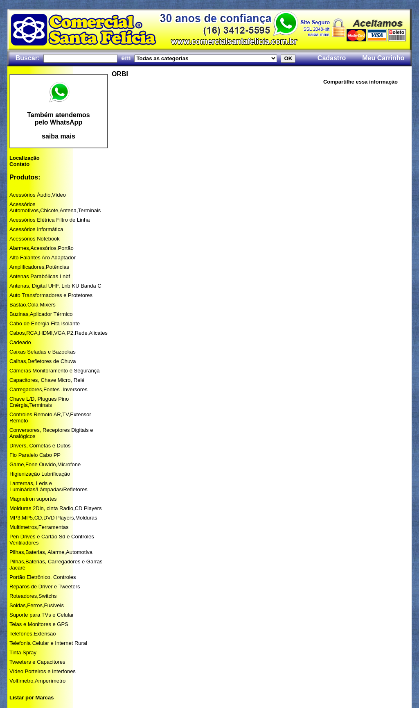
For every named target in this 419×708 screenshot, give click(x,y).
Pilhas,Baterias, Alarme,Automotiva (50, 552)
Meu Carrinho (383, 57)
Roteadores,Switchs (33, 596)
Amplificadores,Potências (39, 267)
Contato (19, 164)
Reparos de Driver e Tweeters (44, 586)
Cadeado (20, 342)
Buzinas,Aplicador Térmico (40, 314)
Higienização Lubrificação (39, 474)
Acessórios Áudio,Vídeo (37, 195)
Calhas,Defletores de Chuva (42, 361)
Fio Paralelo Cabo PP (35, 455)
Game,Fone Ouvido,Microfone (45, 464)
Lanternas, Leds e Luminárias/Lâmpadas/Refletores (48, 486)
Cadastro (332, 57)
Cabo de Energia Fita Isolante (44, 323)
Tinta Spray (22, 652)
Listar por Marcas (31, 697)
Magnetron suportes (33, 499)
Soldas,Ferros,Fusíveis (36, 605)
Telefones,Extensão (32, 634)
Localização (24, 158)
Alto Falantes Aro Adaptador (42, 257)
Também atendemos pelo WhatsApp (58, 118)
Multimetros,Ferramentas (38, 527)
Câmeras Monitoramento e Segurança (54, 371)
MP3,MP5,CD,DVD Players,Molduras (53, 518)
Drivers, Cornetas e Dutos (40, 445)
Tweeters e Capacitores (37, 662)
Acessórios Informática (36, 229)
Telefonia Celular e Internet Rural (48, 643)
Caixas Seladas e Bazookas (42, 352)
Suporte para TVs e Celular (41, 615)
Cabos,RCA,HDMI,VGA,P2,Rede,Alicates (58, 333)
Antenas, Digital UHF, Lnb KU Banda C (55, 286)
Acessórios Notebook (34, 239)
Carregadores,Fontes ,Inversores (48, 389)
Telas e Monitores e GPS (38, 624)
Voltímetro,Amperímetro (37, 681)
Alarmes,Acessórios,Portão (41, 248)
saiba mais (58, 136)
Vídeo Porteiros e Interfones (42, 671)
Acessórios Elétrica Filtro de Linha (49, 220)
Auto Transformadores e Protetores (50, 295)
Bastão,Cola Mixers (32, 305)
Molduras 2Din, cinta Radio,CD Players (55, 508)
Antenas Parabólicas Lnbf (39, 276)
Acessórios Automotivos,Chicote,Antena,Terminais (55, 207)
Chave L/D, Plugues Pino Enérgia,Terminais (39, 402)
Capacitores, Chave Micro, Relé (47, 380)
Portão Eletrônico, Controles (42, 577)
